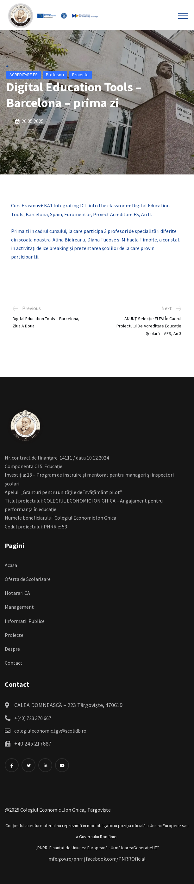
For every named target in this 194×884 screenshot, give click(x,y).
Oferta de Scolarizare (28, 579)
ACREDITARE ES (23, 74)
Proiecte (80, 74)
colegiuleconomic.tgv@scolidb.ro (50, 731)
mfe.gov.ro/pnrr (65, 859)
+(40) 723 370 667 (32, 718)
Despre (12, 649)
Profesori (55, 74)
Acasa (11, 565)
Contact (13, 663)
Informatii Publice (25, 621)
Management (19, 607)
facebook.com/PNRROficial (116, 859)
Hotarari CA (17, 593)
